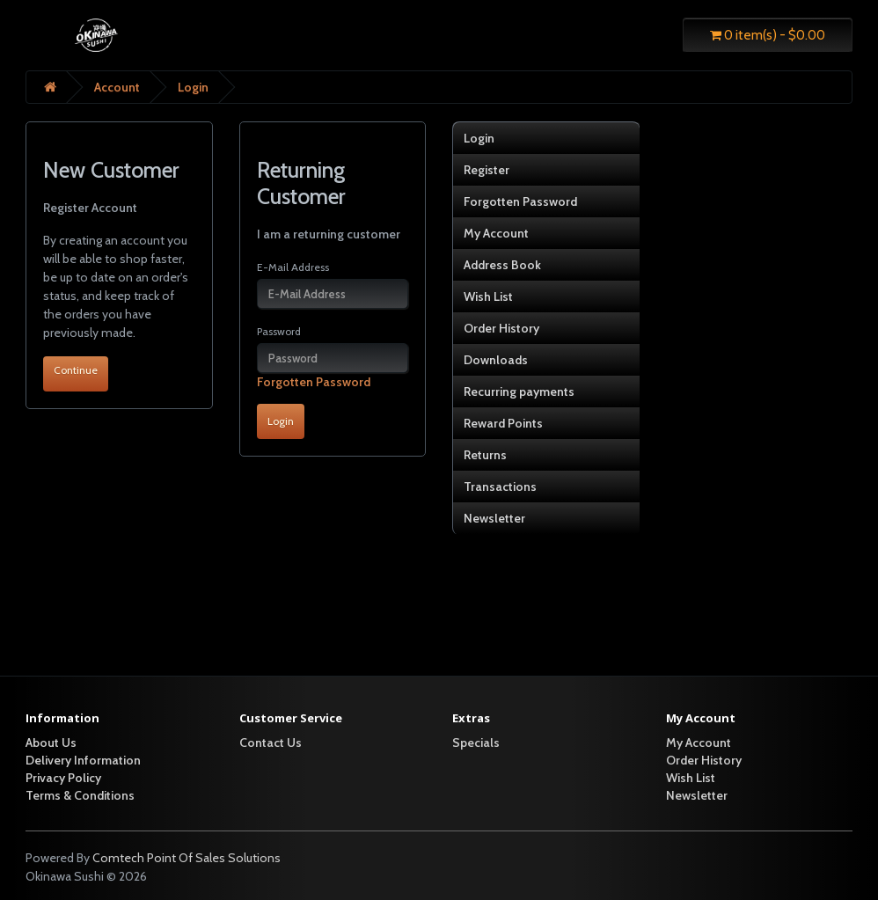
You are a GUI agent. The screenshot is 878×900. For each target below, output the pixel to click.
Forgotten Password (313, 382)
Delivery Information (83, 760)
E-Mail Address (293, 267)
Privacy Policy (63, 778)
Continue (76, 370)
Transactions (500, 486)
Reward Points (503, 423)
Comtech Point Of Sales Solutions (186, 858)
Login (193, 87)
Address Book (502, 265)
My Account (496, 233)
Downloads (496, 360)
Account (117, 87)
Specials (476, 742)
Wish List (488, 296)
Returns (485, 455)
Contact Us (270, 742)
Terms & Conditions (80, 795)
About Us (51, 742)
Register (486, 170)
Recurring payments (519, 391)
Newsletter (494, 518)
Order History (501, 328)
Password (279, 331)
